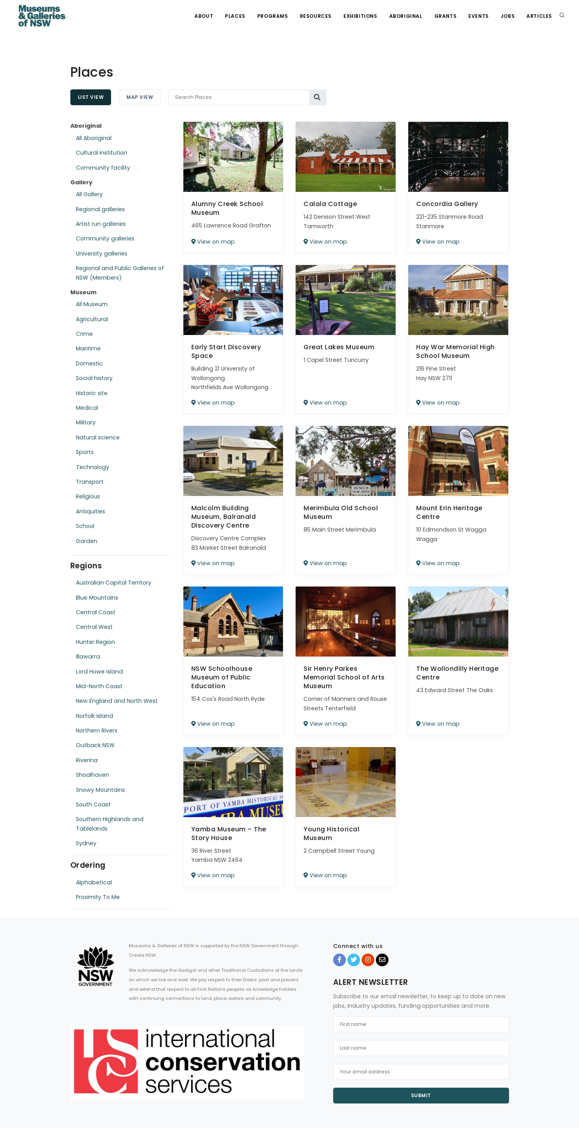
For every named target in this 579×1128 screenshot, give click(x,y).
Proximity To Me (98, 897)
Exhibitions (360, 16)
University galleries (101, 253)
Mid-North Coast (99, 686)
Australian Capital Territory (113, 583)
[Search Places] (239, 97)
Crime (84, 334)
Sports (85, 452)
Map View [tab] (139, 97)
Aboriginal (405, 16)
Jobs (508, 16)
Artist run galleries (101, 224)
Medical (87, 408)
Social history (94, 378)
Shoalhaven (92, 775)
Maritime (88, 348)
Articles (539, 16)
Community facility (103, 168)
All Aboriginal (93, 138)
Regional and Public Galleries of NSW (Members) (120, 272)
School (85, 526)
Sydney (86, 843)
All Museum (92, 304)
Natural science (98, 437)
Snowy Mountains (100, 790)
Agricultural (92, 319)
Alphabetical (94, 882)
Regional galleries (100, 209)
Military (86, 422)
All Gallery (89, 194)
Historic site (92, 393)
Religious (88, 496)
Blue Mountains (97, 598)
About (203, 16)
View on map (213, 242)
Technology (92, 467)
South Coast (93, 804)
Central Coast (95, 612)
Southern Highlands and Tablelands (109, 823)
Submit (421, 1095)
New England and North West (117, 701)
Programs (272, 16)
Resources (316, 16)
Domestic (89, 363)
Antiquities (90, 511)
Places (235, 16)
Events (478, 16)
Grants (445, 16)
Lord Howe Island (99, 672)
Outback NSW (95, 745)
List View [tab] (91, 97)
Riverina (87, 760)
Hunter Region (95, 642)
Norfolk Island (94, 716)
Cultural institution (101, 153)
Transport (90, 482)
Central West (94, 627)
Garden (86, 541)
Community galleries (105, 238)
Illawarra (88, 657)
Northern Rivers (96, 730)
